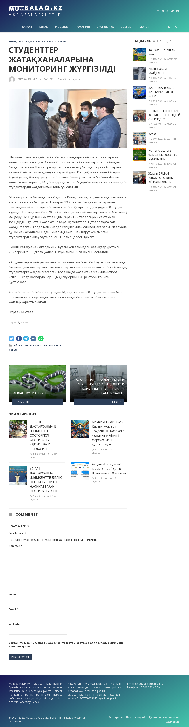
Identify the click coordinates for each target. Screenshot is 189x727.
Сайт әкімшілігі (27, 79)
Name (14, 594)
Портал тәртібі (136, 717)
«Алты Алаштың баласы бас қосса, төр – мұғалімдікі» (164, 155)
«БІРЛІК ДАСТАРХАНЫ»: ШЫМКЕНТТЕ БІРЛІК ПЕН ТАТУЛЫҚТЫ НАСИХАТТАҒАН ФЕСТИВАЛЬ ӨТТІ (46, 479)
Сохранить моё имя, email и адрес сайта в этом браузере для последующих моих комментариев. (66, 644)
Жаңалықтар (26, 41)
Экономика (105, 27)
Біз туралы (115, 717)
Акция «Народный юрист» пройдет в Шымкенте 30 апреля (109, 468)
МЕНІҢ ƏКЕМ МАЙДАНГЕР (157, 71)
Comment (15, 546)
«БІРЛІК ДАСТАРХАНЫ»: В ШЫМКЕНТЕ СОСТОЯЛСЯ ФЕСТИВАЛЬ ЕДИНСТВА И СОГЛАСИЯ (43, 435)
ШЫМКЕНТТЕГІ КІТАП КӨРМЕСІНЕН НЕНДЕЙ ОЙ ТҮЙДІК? (164, 115)
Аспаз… (153, 134)
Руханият (84, 27)
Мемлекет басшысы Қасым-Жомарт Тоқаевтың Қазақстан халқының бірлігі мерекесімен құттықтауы (109, 433)
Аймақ (144, 27)
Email (13, 609)
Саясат (27, 27)
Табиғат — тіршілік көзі (161, 52)
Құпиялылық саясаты (164, 717)
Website (14, 624)
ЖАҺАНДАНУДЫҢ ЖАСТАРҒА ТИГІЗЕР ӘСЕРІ (161, 92)
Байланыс (172, 722)
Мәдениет (62, 27)
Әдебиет (126, 27)
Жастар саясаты (46, 41)
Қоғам (44, 27)
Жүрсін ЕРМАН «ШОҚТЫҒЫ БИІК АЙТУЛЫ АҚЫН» (160, 178)
